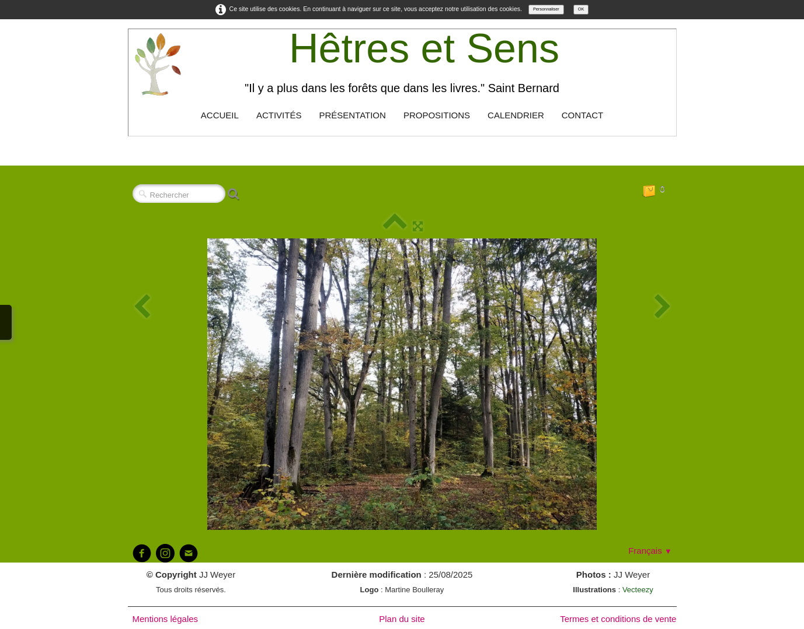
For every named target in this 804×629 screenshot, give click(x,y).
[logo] (402, 64)
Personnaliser (546, 9)
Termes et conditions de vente (618, 619)
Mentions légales (166, 619)
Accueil (220, 115)
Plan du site (401, 619)
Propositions (436, 115)
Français (649, 551)
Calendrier (516, 115)
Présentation (352, 115)
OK (581, 9)
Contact (582, 115)
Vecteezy (637, 589)
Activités (279, 115)
